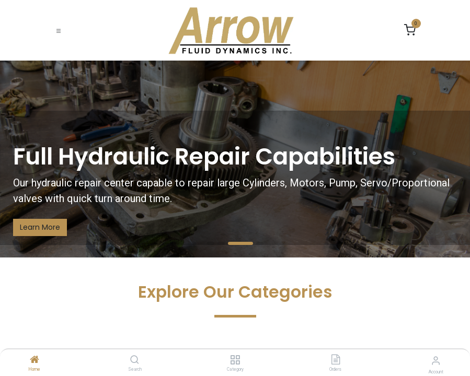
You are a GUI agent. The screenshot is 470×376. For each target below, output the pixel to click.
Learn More (40, 227)
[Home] (34, 360)
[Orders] (335, 360)
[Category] (235, 360)
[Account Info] (436, 361)
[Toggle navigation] (58, 31)
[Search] (135, 360)
